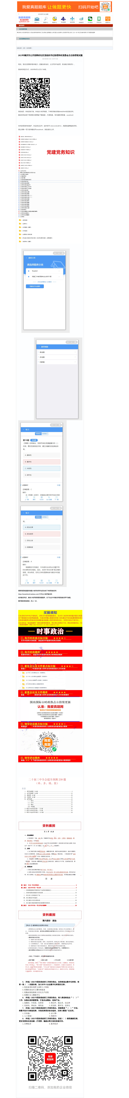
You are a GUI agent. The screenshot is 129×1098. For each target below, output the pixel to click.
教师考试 (38, 32)
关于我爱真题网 (90, 32)
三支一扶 (74, 32)
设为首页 (40, 14)
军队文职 (69, 32)
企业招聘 (59, 32)
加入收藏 (45, 14)
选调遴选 (49, 32)
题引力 (29, 32)
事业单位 (19, 32)
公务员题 (54, 32)
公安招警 (64, 32)
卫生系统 (43, 32)
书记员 (79, 32)
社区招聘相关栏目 (24, 39)
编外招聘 (83, 32)
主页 (24, 48)
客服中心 (54, 19)
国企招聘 (33, 32)
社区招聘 (24, 32)
